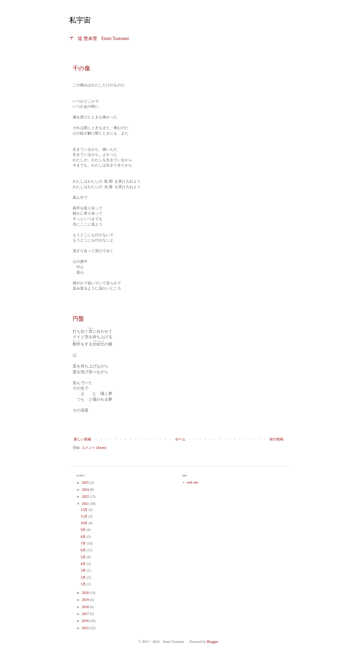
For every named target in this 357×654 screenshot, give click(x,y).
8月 (84, 537)
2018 (86, 607)
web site (192, 482)
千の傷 (81, 68)
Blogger (212, 642)
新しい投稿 (82, 439)
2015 (86, 628)
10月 (85, 523)
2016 (86, 621)
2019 (86, 600)
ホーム (180, 439)
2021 (86, 504)
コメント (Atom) (93, 448)
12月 (85, 510)
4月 (84, 564)
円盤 (78, 319)
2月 (84, 577)
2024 (86, 489)
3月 (84, 570)
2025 (86, 483)
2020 (86, 593)
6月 (84, 550)
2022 (86, 496)
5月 (84, 557)
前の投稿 (276, 439)
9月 (84, 530)
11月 (84, 516)
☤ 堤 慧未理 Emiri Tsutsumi (99, 38)
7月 (84, 543)
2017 (86, 614)
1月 (84, 584)
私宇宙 (80, 20)
